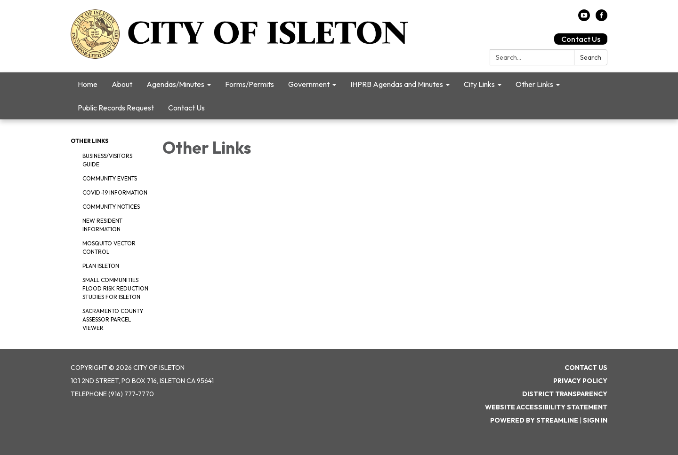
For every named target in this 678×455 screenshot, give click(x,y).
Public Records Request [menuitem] (116, 107)
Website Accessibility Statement (546, 407)
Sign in (595, 420)
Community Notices (111, 206)
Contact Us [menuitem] (186, 107)
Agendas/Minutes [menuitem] (175, 84)
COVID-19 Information (114, 192)
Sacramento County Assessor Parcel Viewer (112, 319)
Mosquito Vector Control (109, 247)
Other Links (89, 140)
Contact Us (580, 39)
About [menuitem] (122, 84)
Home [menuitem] (87, 84)
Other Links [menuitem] (534, 84)
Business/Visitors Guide (107, 160)
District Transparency (564, 394)
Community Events (109, 178)
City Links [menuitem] (479, 84)
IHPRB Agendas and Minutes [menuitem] (396, 84)
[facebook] (601, 18)
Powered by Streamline (534, 420)
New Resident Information (102, 225)
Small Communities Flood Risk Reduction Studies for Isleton (115, 288)
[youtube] (584, 18)
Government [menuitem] (309, 84)
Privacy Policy (580, 381)
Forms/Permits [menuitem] (249, 84)
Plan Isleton (100, 265)
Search (590, 57)
